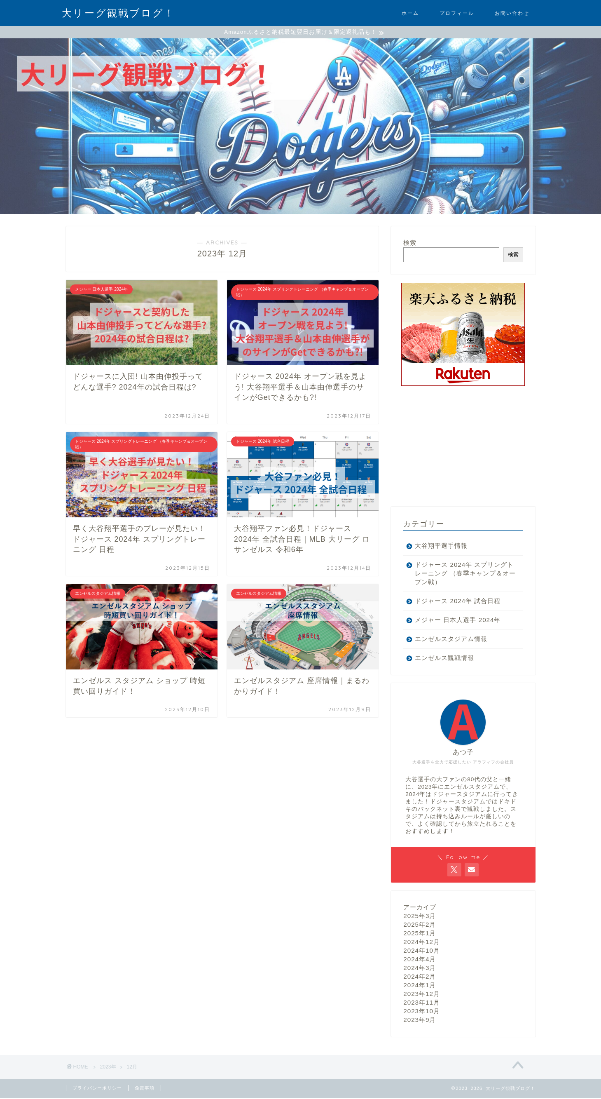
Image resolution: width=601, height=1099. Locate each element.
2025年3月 (419, 917)
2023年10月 (421, 1012)
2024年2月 (419, 977)
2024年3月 (419, 968)
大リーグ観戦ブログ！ (118, 13)
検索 (409, 243)
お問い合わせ (512, 13)
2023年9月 (419, 1020)
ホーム (410, 13)
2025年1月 (419, 934)
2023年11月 (421, 1003)
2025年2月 (419, 925)
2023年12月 (421, 994)
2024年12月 (421, 942)
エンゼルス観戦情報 (444, 658)
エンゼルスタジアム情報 (451, 639)
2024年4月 (419, 960)
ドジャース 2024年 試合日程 (457, 602)
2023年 (108, 1068)
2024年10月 (421, 951)
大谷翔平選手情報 (441, 546)
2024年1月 (419, 986)
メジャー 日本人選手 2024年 (457, 621)
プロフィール (457, 13)
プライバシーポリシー (97, 1089)
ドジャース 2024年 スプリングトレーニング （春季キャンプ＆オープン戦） (461, 574)
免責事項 (144, 1089)
